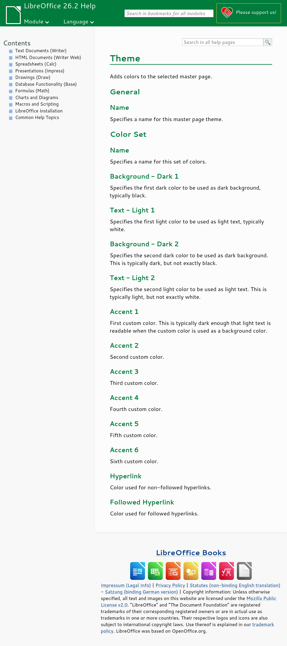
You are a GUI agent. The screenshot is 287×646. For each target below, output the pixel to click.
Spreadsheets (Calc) (35, 64)
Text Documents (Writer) (41, 50)
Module (33, 21)
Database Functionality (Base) (46, 84)
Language (75, 21)
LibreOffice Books (191, 552)
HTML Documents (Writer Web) (48, 57)
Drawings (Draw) (32, 77)
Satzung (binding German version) (141, 591)
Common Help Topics (37, 117)
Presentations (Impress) (39, 71)
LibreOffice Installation (39, 111)
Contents (17, 42)
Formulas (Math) (32, 91)
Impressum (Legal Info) (126, 585)
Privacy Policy (170, 585)
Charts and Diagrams (36, 97)
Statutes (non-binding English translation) (234, 585)
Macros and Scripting (37, 104)
